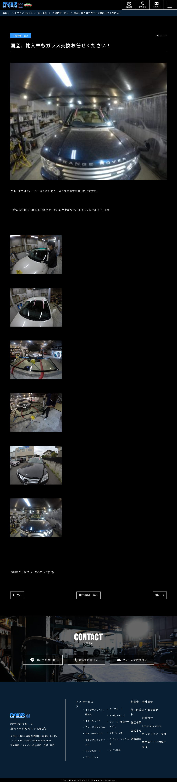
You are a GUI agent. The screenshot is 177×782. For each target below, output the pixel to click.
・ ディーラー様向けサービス (118, 724)
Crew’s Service (152, 726)
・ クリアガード (115, 708)
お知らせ (136, 730)
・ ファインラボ (115, 732)
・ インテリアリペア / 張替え (93, 712)
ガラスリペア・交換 (154, 734)
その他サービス (20, 35)
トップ (78, 704)
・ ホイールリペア (91, 720)
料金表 (135, 701)
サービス (87, 701)
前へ (158, 595)
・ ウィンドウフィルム (93, 727)
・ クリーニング (90, 757)
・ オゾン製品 (113, 750)
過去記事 (136, 738)
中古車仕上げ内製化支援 (154, 744)
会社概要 (147, 701)
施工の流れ (136, 712)
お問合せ (147, 718)
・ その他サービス (116, 715)
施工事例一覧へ (88, 595)
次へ (19, 595)
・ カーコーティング (92, 733)
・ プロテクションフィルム (93, 742)
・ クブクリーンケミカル (118, 741)
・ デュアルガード (91, 750)
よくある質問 (150, 709)
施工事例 (136, 722)
